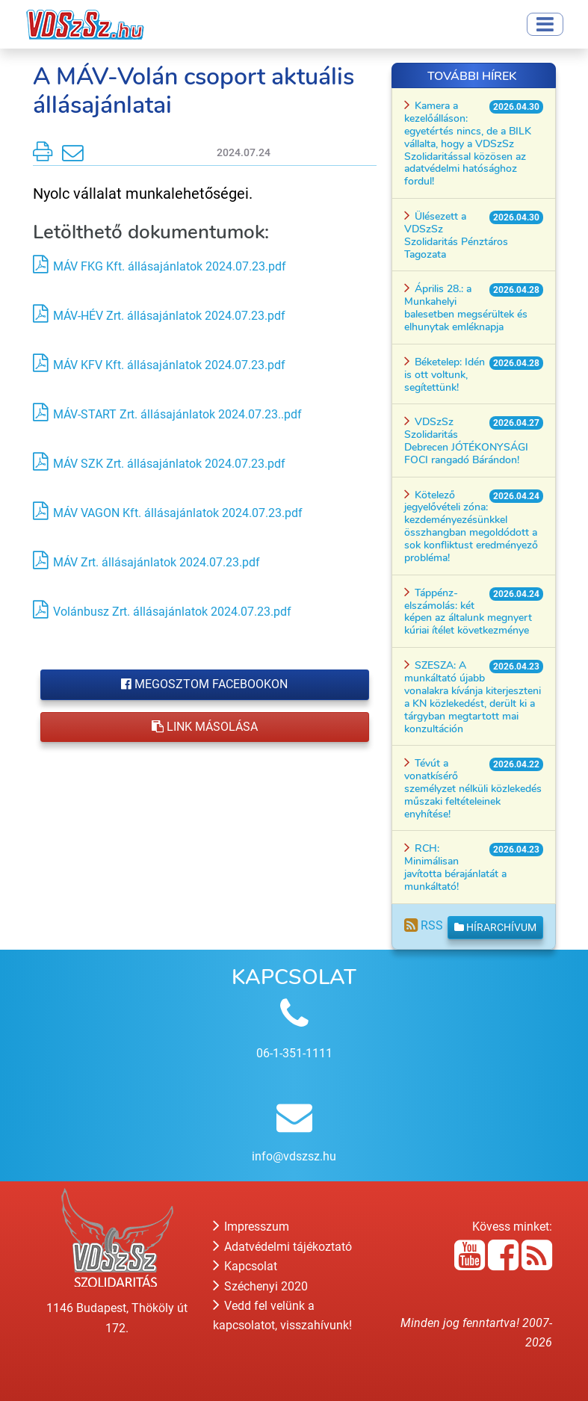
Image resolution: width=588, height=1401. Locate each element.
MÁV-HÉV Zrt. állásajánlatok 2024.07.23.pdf (169, 316)
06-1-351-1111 (294, 1053)
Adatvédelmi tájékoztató (282, 1247)
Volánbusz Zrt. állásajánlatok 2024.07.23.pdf (172, 611)
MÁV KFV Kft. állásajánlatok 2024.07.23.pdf (169, 365)
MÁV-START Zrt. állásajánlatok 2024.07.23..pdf (177, 414)
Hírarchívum (495, 927)
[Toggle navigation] (545, 24)
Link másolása (205, 727)
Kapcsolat (245, 1266)
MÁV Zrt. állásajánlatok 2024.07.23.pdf (156, 562)
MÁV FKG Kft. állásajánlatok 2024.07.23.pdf (169, 266)
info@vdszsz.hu (294, 1156)
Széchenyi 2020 (260, 1286)
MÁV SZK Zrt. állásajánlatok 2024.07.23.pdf (169, 464)
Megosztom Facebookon (204, 684)
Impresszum (251, 1226)
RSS (423, 925)
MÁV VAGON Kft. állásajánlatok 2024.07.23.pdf (178, 513)
